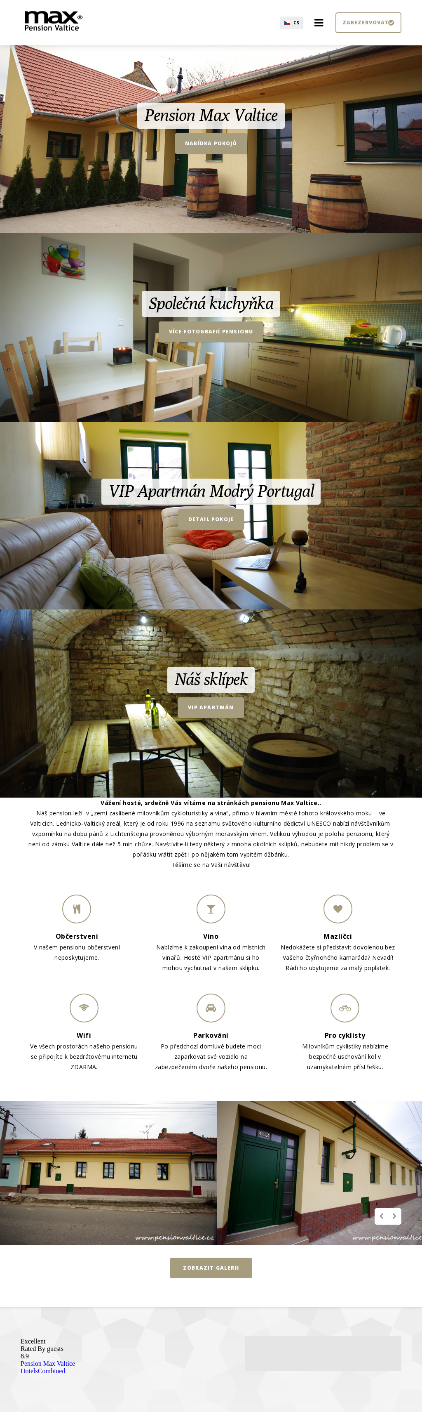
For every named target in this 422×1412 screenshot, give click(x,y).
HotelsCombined (43, 1370)
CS (296, 23)
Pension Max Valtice (48, 1363)
